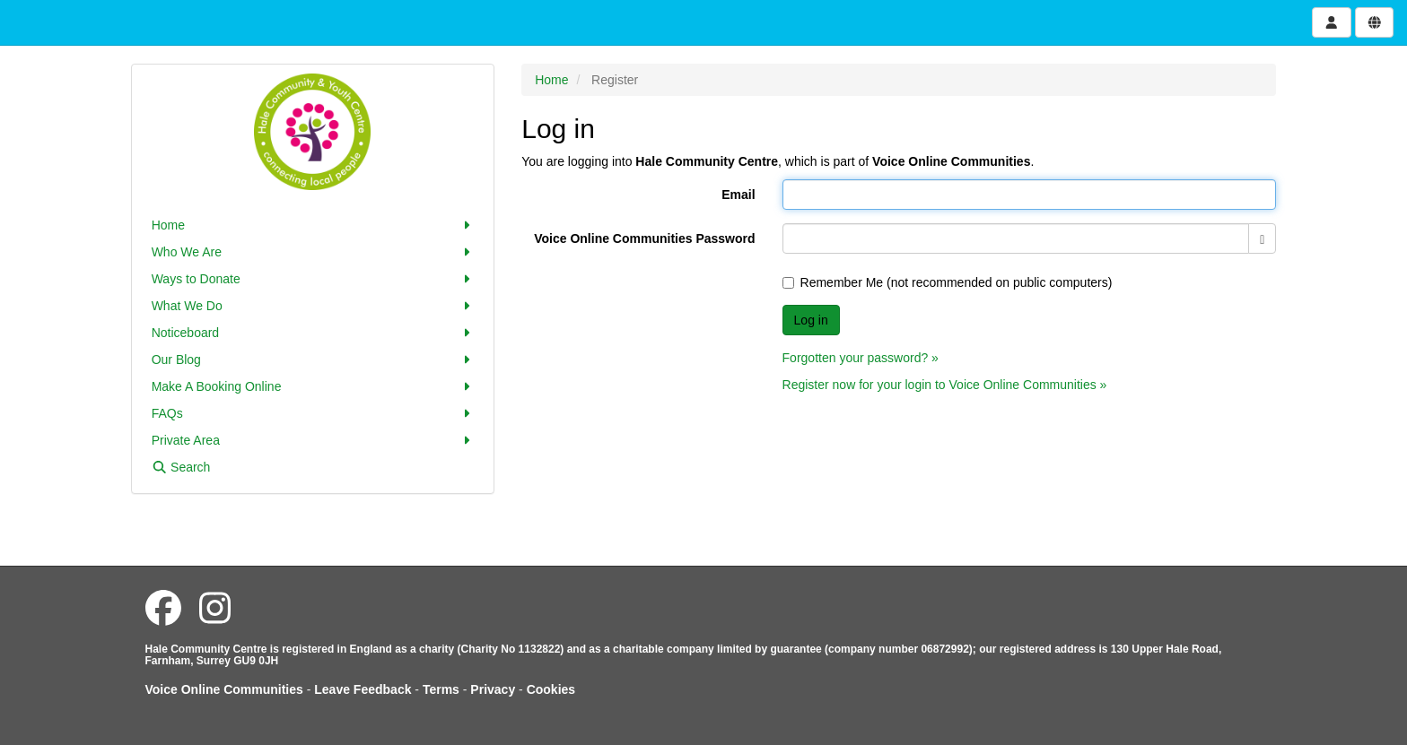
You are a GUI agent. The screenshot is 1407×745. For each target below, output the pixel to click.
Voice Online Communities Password (644, 238)
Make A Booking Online (313, 386)
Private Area (313, 440)
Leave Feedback (362, 689)
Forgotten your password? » (860, 358)
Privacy (492, 689)
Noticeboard (313, 333)
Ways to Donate (313, 279)
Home (313, 225)
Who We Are (313, 252)
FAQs (313, 413)
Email (738, 194)
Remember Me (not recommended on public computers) (947, 282)
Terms (441, 689)
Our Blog (313, 359)
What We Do (313, 306)
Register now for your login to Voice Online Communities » (944, 384)
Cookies (551, 689)
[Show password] (1262, 238)
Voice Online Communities (224, 689)
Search (181, 467)
